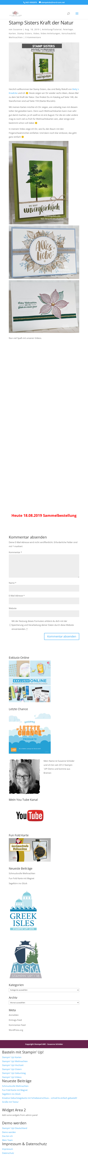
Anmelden (14, 1015)
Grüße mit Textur (10, 1101)
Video (36, 33)
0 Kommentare (33, 37)
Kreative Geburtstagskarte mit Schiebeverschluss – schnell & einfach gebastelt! (39, 1098)
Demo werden (9, 1132)
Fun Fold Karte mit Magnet (21, 878)
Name (12, 582)
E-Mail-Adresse (17, 595)
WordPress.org (16, 1030)
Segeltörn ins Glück (18, 883)
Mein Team (7, 1140)
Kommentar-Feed (17, 1025)
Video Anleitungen (50, 33)
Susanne (17, 29)
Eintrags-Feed (15, 1020)
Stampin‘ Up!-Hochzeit (12, 1065)
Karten (12, 33)
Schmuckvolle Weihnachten (22, 873)
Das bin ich (7, 1136)
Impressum (7, 1149)
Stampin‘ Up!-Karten (11, 1057)
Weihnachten (16, 37)
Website (12, 608)
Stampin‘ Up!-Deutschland (14, 1128)
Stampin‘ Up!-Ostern (12, 1069)
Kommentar (15, 552)
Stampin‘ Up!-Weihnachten (15, 1061)
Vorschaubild (69, 33)
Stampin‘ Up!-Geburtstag (14, 1073)
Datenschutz (8, 1153)
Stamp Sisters (24, 33)
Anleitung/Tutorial (52, 29)
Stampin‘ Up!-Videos (12, 1077)
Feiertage (68, 29)
